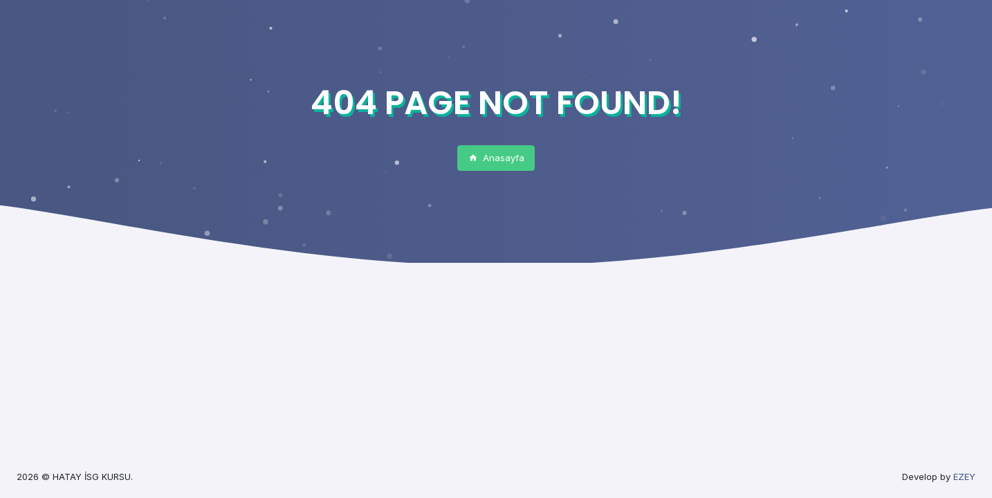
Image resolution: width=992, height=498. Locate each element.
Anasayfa (496, 157)
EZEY (964, 476)
